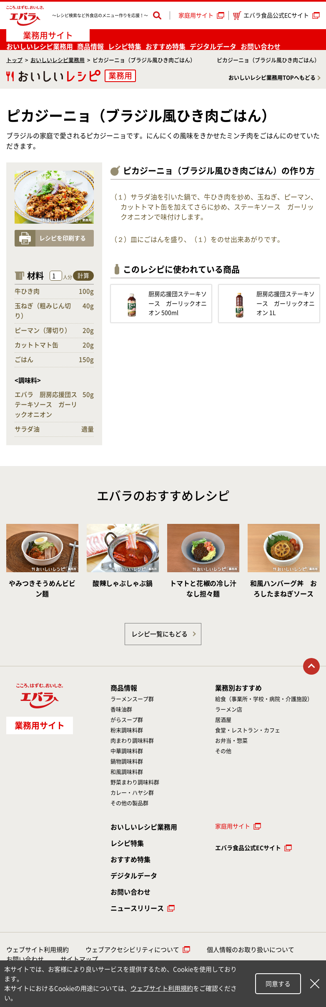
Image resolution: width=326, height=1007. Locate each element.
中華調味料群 (126, 751)
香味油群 (121, 709)
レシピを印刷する (62, 238)
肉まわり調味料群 (132, 740)
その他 (223, 751)
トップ (14, 60)
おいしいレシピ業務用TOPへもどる (272, 77)
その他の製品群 (129, 803)
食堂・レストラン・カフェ (247, 730)
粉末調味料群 (126, 730)
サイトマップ (79, 959)
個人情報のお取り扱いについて (250, 950)
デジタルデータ (213, 46)
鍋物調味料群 (126, 761)
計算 (83, 276)
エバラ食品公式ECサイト (271, 15)
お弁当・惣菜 (231, 740)
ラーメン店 (228, 709)
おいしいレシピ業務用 (57, 60)
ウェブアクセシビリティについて (132, 950)
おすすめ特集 (165, 46)
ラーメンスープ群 (132, 699)
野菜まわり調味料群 (134, 782)
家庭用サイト (195, 15)
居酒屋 (223, 720)
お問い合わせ (261, 46)
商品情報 (90, 46)
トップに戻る (311, 666)
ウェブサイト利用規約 (37, 950)
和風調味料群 (126, 772)
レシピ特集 (124, 46)
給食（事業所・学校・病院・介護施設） (264, 699)
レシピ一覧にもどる (159, 634)
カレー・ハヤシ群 (132, 792)
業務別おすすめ (238, 688)
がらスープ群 (126, 720)
